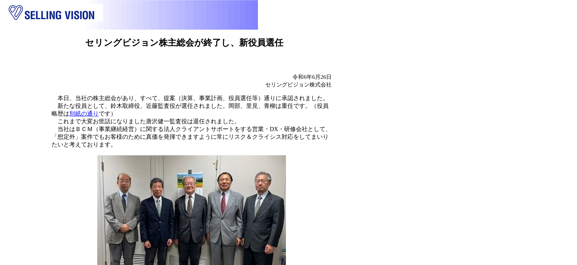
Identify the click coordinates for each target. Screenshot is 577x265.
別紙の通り (84, 113)
